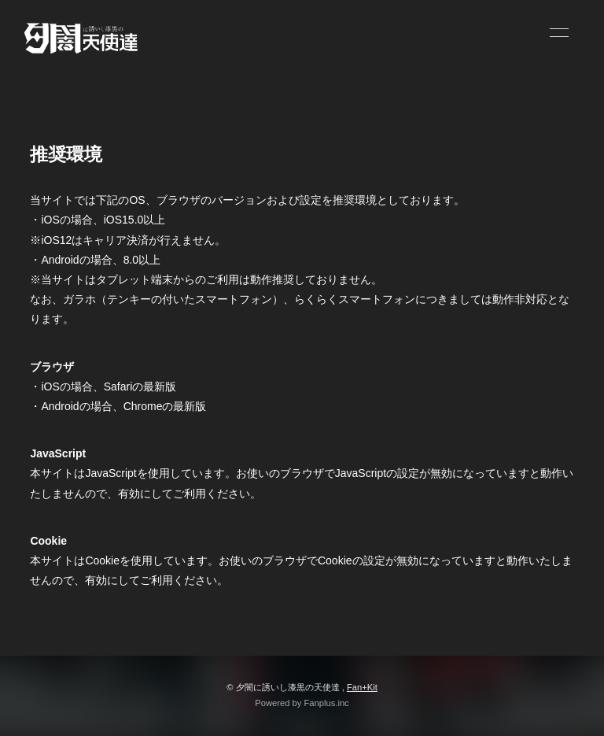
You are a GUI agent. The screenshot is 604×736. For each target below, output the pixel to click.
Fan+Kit (362, 687)
